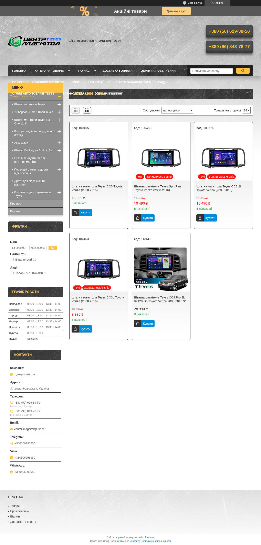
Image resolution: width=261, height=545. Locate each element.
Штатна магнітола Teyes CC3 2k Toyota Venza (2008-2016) (218, 188)
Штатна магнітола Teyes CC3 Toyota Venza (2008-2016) (97, 188)
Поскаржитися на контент (124, 541)
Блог (76, 82)
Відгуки (15, 211)
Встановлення (74, 93)
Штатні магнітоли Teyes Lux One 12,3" (32, 121)
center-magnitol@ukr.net (29, 429)
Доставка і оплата (118, 70)
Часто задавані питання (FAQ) (140, 82)
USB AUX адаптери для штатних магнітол (29, 159)
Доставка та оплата (23, 521)
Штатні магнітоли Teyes (29, 104)
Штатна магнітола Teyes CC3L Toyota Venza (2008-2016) (98, 299)
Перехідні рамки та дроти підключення (31, 171)
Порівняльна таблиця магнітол (38, 82)
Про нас (83, 70)
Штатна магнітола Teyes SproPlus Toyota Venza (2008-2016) (157, 188)
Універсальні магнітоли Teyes (33, 112)
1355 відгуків (195, 2)
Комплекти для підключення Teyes (33, 194)
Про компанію (19, 511)
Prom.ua (149, 537)
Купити (85, 212)
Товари (15, 506)
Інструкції (96, 82)
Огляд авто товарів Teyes (33, 93)
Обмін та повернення (158, 70)
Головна (19, 70)
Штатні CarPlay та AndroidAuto (34, 150)
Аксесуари (21, 142)
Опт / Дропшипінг (109, 93)
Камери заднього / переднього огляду (34, 133)
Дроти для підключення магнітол (29, 182)
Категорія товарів (49, 70)
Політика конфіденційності (156, 541)
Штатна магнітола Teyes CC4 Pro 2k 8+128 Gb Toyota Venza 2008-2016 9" (160, 299)
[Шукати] (243, 71)
